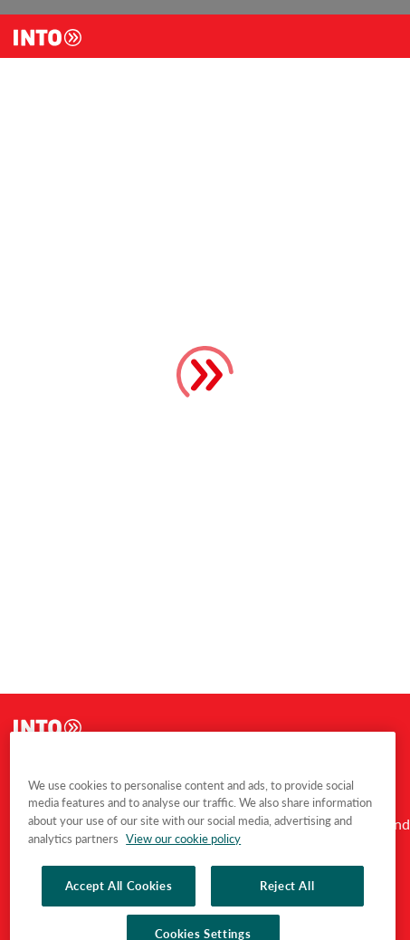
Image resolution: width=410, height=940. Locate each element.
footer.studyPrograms (294, 766)
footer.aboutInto (57, 766)
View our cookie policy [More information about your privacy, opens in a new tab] (183, 889)
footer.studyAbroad (168, 766)
